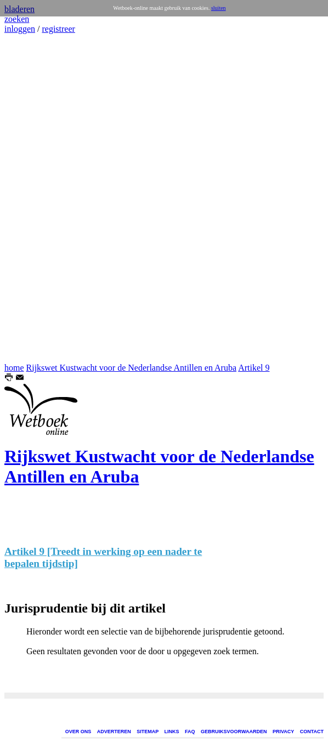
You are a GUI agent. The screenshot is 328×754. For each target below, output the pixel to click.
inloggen (19, 28)
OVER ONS (78, 731)
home (14, 367)
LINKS (172, 731)
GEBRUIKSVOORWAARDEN (234, 731)
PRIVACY (283, 731)
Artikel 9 (253, 367)
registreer (58, 28)
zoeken (16, 19)
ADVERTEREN (114, 731)
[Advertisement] (37, 198)
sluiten (218, 8)
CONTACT (312, 731)
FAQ (190, 731)
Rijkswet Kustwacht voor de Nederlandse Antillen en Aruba (131, 367)
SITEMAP (148, 731)
